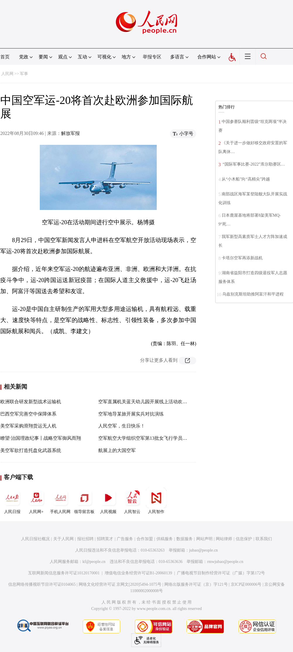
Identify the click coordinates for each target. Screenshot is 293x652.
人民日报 (12, 501)
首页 (5, 56)
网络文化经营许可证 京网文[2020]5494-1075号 (120, 584)
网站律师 (224, 539)
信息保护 (244, 539)
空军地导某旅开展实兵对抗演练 (131, 413)
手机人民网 (60, 501)
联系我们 (264, 539)
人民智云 (132, 501)
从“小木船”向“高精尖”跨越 (246, 179)
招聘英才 (105, 539)
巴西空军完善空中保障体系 (28, 413)
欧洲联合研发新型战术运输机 (30, 401)
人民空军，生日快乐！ (121, 425)
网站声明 (204, 539)
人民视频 (108, 501)
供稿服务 (164, 539)
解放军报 (70, 133)
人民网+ (36, 501)
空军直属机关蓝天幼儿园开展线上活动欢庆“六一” (149, 401)
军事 (24, 74)
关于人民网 (63, 539)
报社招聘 (85, 539)
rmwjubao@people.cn (225, 561)
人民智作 (156, 501)
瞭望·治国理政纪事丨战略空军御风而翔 (40, 438)
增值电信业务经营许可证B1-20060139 (138, 573)
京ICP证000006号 (246, 584)
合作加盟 (145, 539)
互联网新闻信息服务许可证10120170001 (64, 573)
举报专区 (152, 56)
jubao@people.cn (203, 550)
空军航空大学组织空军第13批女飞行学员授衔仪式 (149, 438)
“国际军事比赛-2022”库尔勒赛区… (253, 164)
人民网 (7, 74)
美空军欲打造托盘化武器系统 (30, 450)
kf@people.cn (94, 561)
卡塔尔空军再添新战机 (242, 258)
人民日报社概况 (35, 539)
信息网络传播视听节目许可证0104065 (42, 584)
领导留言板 (84, 501)
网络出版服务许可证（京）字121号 (196, 584)
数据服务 (184, 539)
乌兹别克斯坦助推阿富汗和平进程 (253, 294)
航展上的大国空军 (117, 450)
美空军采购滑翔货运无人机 (28, 425)
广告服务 (125, 539)
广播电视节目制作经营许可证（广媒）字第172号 (221, 573)
